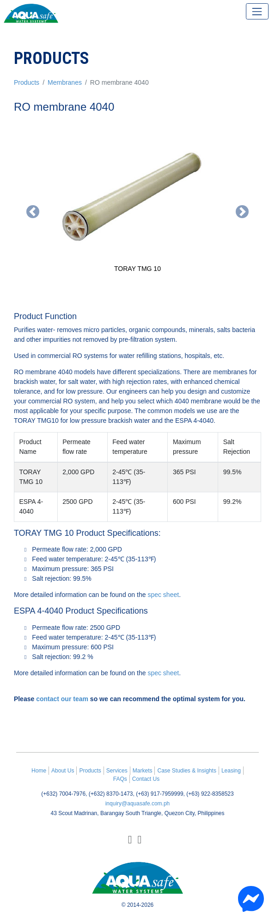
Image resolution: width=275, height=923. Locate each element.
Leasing (231, 770)
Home (38, 770)
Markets (143, 770)
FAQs (120, 779)
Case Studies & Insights (186, 770)
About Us (62, 770)
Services (117, 770)
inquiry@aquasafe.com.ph (137, 803)
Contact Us (145, 779)
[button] (32, 212)
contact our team (62, 699)
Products (26, 82)
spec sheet (163, 594)
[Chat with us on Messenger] (251, 898)
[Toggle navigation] (257, 11)
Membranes (65, 82)
